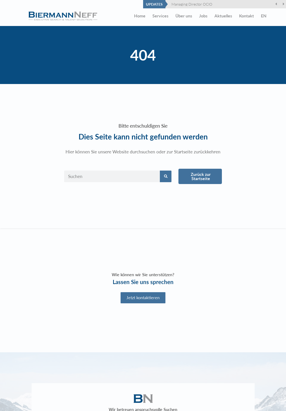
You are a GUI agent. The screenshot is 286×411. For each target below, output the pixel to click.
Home (139, 15)
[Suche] (165, 176)
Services (160, 15)
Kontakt (246, 15)
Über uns (183, 15)
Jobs (203, 15)
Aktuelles (223, 15)
